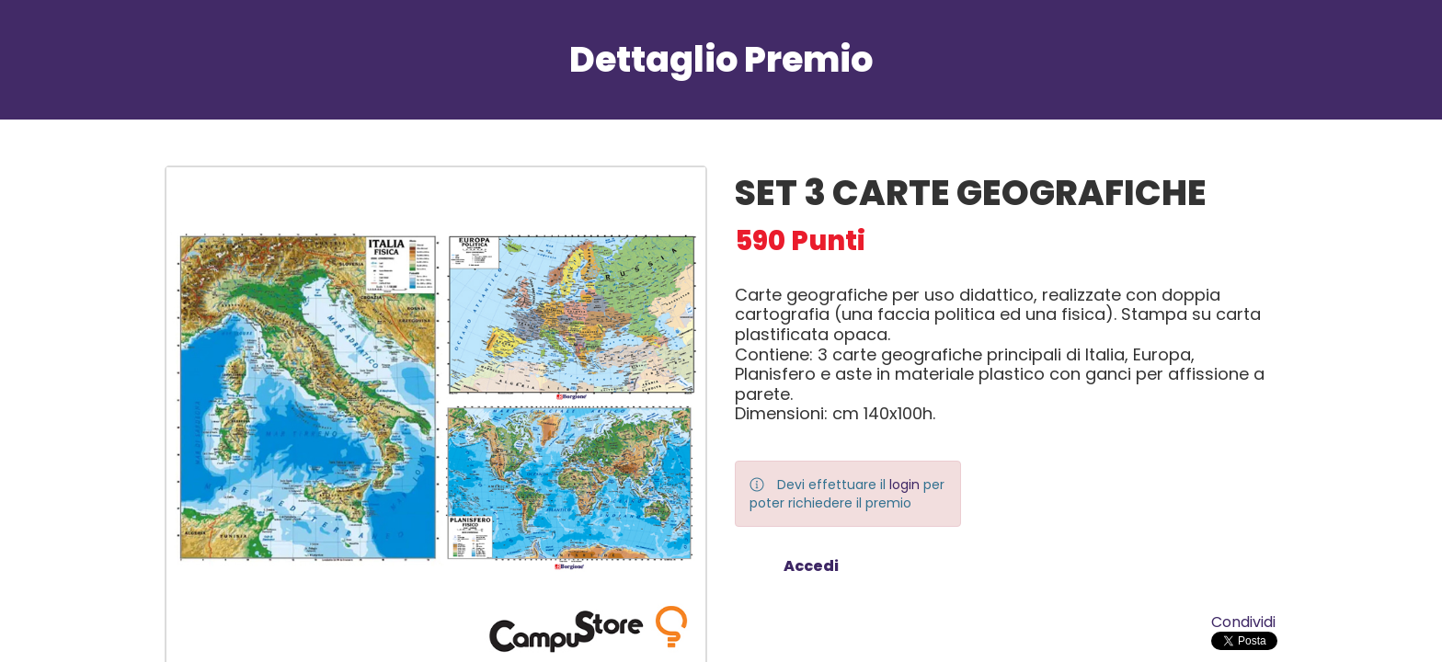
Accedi (811, 565)
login (904, 484)
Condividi (1243, 622)
